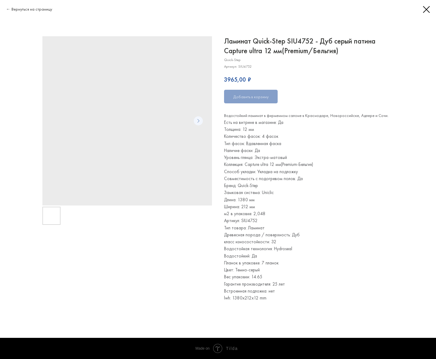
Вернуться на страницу (32, 9)
